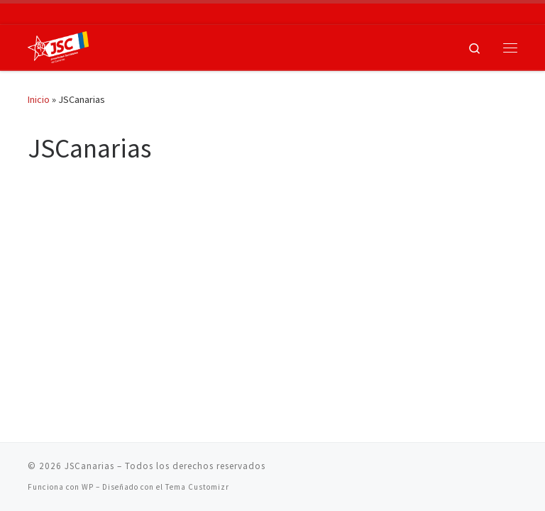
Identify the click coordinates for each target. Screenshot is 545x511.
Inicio (39, 99)
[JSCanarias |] (58, 45)
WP (88, 487)
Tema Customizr (197, 487)
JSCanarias (89, 466)
